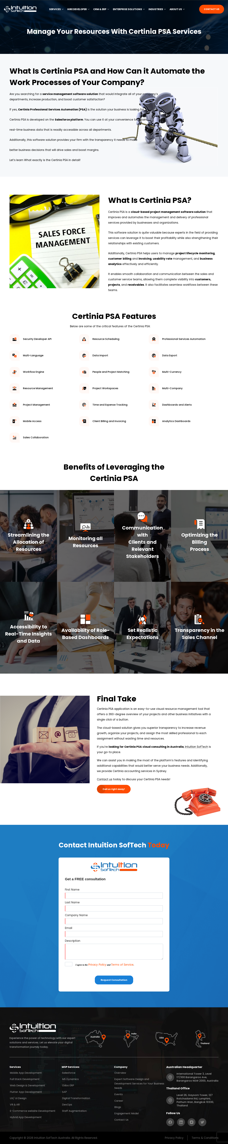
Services (56, 9)
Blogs (117, 1106)
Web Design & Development (27, 1085)
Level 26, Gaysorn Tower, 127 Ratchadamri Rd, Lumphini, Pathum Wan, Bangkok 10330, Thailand (195, 1100)
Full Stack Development (24, 1079)
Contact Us (121, 1118)
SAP (64, 1091)
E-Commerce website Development (32, 1109)
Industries (157, 9)
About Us (177, 9)
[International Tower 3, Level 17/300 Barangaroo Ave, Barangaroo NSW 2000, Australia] (170, 1077)
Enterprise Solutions (129, 9)
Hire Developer (78, 9)
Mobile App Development (25, 1072)
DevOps (67, 1103)
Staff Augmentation (74, 1109)
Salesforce (68, 1072)
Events (118, 1094)
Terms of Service (122, 965)
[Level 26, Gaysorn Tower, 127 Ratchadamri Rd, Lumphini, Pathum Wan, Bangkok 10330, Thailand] (170, 1100)
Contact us (104, 779)
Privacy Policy (97, 965)
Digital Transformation (76, 1097)
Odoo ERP (68, 1085)
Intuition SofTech (196, 747)
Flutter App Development (26, 1091)
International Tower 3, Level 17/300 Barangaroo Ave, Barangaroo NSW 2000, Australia (197, 1077)
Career (118, 1100)
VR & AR (14, 1103)
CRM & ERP (101, 9)
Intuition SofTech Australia (52, 1138)
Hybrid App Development (25, 1116)
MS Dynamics (70, 1079)
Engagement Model (126, 1112)
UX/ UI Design (18, 1097)
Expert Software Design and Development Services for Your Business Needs (139, 1083)
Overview (120, 1072)
